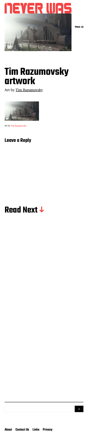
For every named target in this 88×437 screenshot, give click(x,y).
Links (36, 429)
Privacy (47, 429)
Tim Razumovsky (29, 90)
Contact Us (22, 429)
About (8, 429)
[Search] (79, 409)
